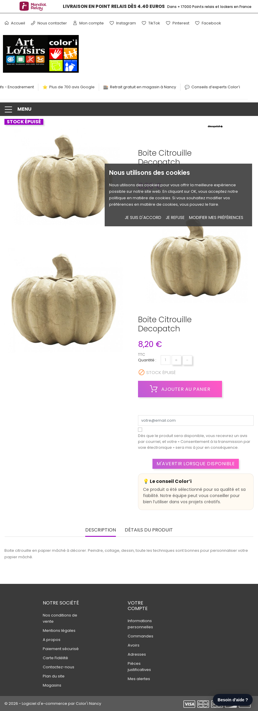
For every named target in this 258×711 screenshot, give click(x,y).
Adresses (137, 654)
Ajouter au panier (180, 389)
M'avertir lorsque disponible (196, 463)
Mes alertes (139, 679)
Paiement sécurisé (61, 649)
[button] (129, 109)
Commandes (140, 636)
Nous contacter (49, 23)
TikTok (151, 23)
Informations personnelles (140, 624)
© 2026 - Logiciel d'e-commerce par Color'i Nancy (52, 703)
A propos (51, 639)
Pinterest (177, 23)
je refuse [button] (175, 217)
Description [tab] (100, 530)
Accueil (14, 23)
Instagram (123, 23)
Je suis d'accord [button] (143, 217)
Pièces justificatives (139, 666)
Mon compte (88, 23)
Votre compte (138, 605)
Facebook (208, 23)
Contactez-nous (58, 667)
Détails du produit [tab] (149, 530)
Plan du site (54, 676)
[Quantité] (165, 360)
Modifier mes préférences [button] (216, 217)
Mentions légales (59, 630)
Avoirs (133, 645)
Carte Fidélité (55, 658)
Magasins (52, 685)
